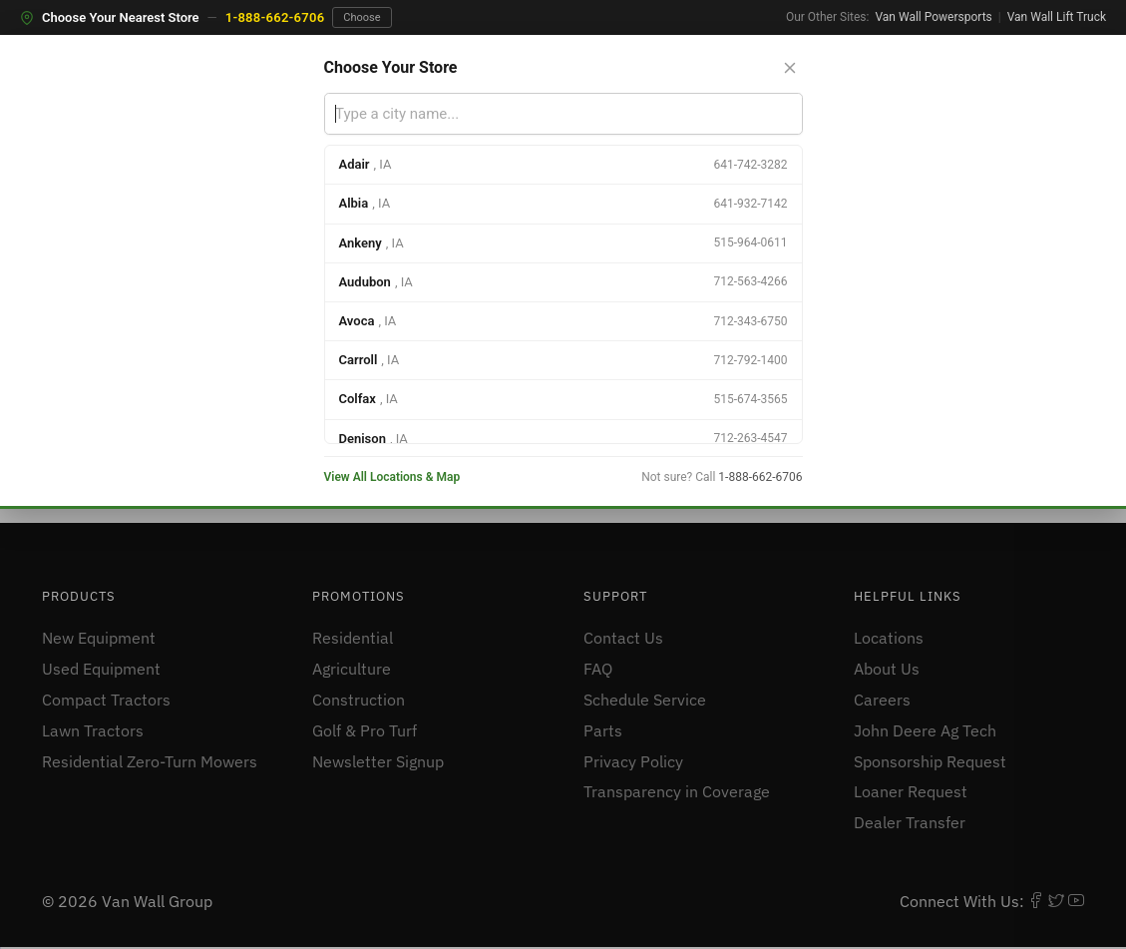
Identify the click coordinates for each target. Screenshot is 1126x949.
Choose (361, 17)
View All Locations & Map (392, 477)
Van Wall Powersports (933, 17)
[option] (563, 165)
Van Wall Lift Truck (1056, 17)
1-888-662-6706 (275, 17)
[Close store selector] (790, 68)
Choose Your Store (391, 67)
